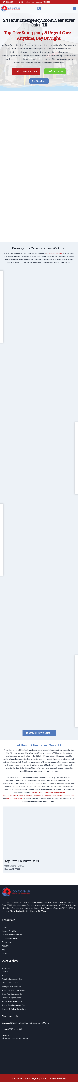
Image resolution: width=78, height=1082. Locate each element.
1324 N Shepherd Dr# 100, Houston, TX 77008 (29, 1023)
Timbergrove (47, 792)
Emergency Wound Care (11, 986)
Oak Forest (37, 795)
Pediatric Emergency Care (12, 979)
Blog (3, 949)
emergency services (54, 253)
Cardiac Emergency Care (11, 997)
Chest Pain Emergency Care (12, 994)
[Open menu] (74, 8)
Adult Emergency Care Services (14, 990)
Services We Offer (9, 931)
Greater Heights (25, 795)
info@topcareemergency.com (15, 1038)
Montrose (14, 795)
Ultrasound (6, 968)
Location (5, 953)
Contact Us (6, 942)
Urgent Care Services (10, 982)
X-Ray (4, 975)
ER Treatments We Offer (12, 934)
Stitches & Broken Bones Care (14, 1009)
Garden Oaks (37, 792)
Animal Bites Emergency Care (13, 1005)
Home (4, 927)
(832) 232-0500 (15, 1029)
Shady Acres (58, 795)
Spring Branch (69, 795)
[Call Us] (39, 8)
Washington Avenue (14, 798)
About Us (5, 945)
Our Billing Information (11, 938)
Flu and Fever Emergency (12, 1001)
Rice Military (47, 795)
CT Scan (5, 971)
